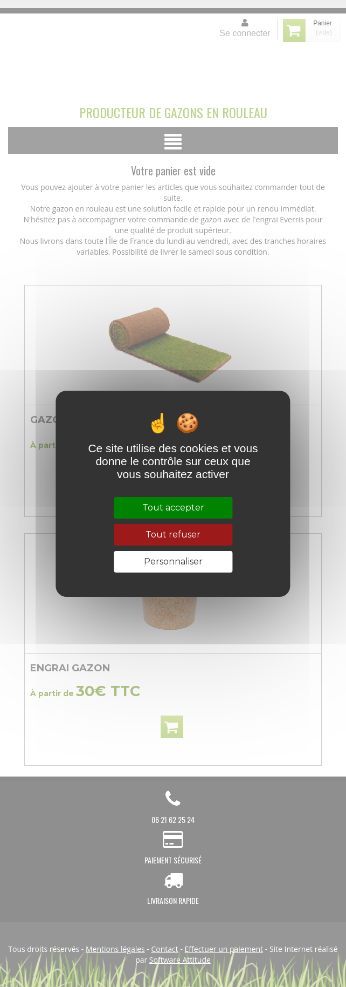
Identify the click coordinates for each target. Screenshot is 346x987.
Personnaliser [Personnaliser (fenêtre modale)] (173, 561)
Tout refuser (173, 534)
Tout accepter (173, 507)
